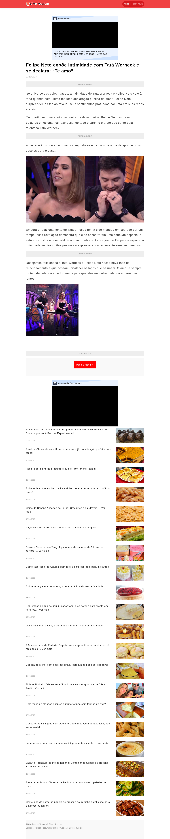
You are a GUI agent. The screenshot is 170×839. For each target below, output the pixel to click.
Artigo (126, 4)
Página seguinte (85, 365)
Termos (55, 828)
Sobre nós (30, 828)
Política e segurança (43, 828)
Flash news (137, 4)
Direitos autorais (75, 828)
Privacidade (64, 828)
